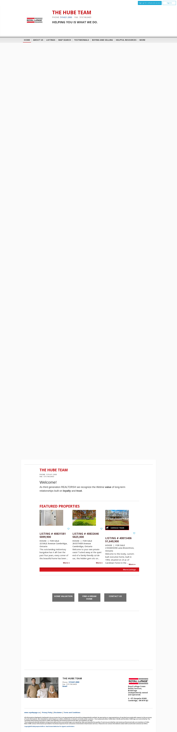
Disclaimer (58, 712)
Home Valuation (63, 596)
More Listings (129, 569)
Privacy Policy (47, 712)
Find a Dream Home (89, 597)
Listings (50, 40)
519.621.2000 (66, 17)
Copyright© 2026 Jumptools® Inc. (34, 726)
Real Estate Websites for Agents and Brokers (60, 726)
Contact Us (115, 596)
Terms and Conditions (72, 712)
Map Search (64, 40)
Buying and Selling (102, 40)
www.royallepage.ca (32, 712)
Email (65, 686)
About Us (38, 40)
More (65, 563)
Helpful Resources (126, 40)
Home (27, 40)
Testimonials (81, 40)
